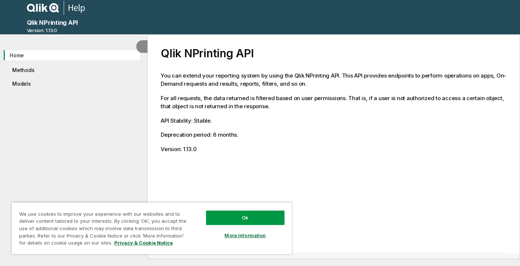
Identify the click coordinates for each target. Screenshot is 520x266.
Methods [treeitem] (23, 70)
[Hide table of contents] (141, 46)
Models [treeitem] (21, 84)
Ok (245, 218)
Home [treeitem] (17, 55)
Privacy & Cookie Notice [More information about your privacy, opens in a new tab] (143, 243)
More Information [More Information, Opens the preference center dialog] (245, 235)
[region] (152, 228)
